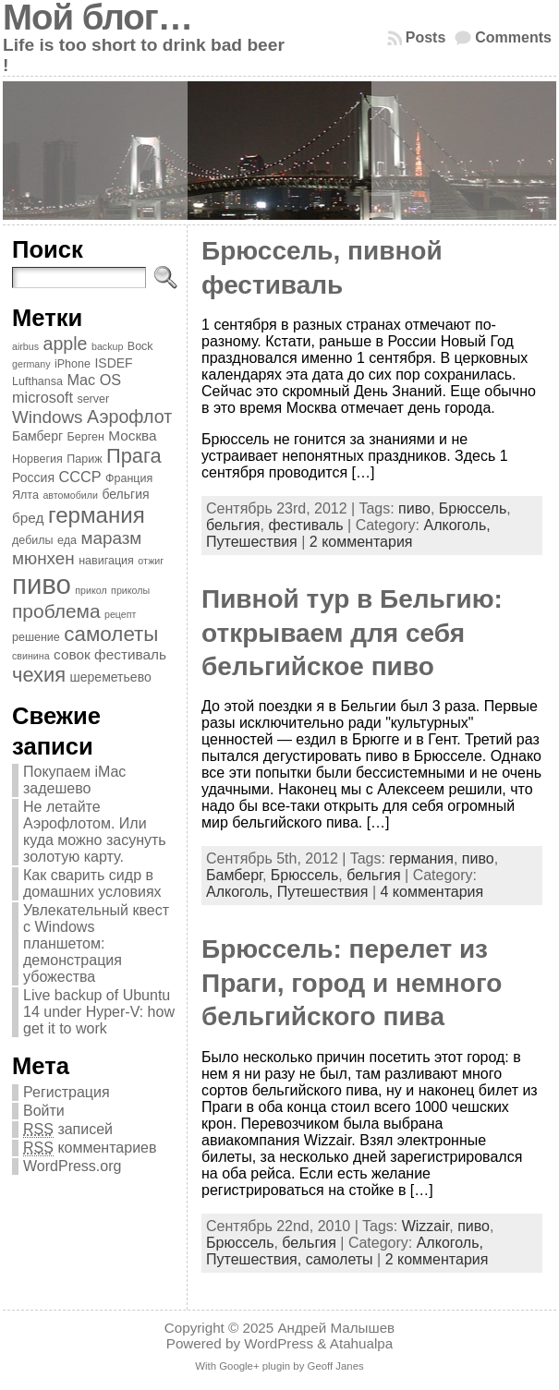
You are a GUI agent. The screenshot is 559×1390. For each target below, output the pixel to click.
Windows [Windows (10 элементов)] (47, 417)
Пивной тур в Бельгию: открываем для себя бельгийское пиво (352, 633)
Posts (426, 37)
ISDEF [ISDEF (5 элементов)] (113, 363)
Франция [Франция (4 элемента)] (128, 478)
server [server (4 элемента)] (93, 399)
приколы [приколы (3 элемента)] (130, 590)
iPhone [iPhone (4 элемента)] (73, 363)
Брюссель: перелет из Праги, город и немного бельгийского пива (351, 983)
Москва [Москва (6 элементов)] (132, 435)
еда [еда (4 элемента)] (67, 540)
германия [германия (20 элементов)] (96, 514)
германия (421, 858)
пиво (414, 508)
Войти (44, 1110)
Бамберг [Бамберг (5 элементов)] (37, 436)
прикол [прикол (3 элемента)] (90, 590)
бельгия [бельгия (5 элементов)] (125, 494)
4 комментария (431, 892)
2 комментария (361, 542)
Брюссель (472, 508)
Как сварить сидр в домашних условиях (92, 883)
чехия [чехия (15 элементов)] (39, 674)
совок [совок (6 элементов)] (72, 654)
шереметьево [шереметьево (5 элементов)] (111, 677)
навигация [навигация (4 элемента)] (106, 560)
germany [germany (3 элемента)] (31, 363)
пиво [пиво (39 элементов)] (41, 584)
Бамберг (234, 875)
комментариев (89, 1148)
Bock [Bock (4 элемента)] (140, 346)
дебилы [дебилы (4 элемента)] (33, 540)
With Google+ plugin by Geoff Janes (279, 1366)
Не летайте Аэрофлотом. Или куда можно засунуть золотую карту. (94, 831)
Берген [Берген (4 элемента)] (85, 436)
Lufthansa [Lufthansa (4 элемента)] (37, 381)
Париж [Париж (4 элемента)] (84, 459)
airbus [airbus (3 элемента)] (25, 346)
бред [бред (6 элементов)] (27, 518)
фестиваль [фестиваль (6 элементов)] (130, 654)
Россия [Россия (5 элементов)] (33, 477)
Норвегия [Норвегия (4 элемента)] (37, 459)
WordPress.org (72, 1166)
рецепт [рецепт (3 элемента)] (120, 614)
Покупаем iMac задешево (74, 780)
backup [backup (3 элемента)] (107, 346)
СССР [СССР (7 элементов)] (79, 476)
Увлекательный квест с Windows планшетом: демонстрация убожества (96, 943)
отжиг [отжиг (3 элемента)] (151, 560)
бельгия (233, 525)
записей (68, 1129)
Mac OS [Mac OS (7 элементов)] (94, 379)
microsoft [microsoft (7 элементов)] (42, 397)
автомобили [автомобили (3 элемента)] (70, 495)
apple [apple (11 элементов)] (65, 343)
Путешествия (252, 542)
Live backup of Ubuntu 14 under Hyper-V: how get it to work (99, 1011)
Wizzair (426, 1226)
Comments (513, 37)
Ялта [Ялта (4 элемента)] (25, 495)
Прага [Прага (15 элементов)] (134, 455)
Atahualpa (361, 1343)
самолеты (339, 1259)
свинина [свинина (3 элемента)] (31, 655)
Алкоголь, (456, 525)
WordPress (278, 1343)
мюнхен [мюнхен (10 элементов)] (43, 558)
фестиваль (305, 525)
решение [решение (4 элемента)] (36, 637)
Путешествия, (256, 1259)
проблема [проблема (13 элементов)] (56, 611)
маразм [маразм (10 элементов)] (110, 538)
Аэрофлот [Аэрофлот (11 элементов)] (129, 416)
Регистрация (66, 1092)
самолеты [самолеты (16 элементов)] (111, 634)
